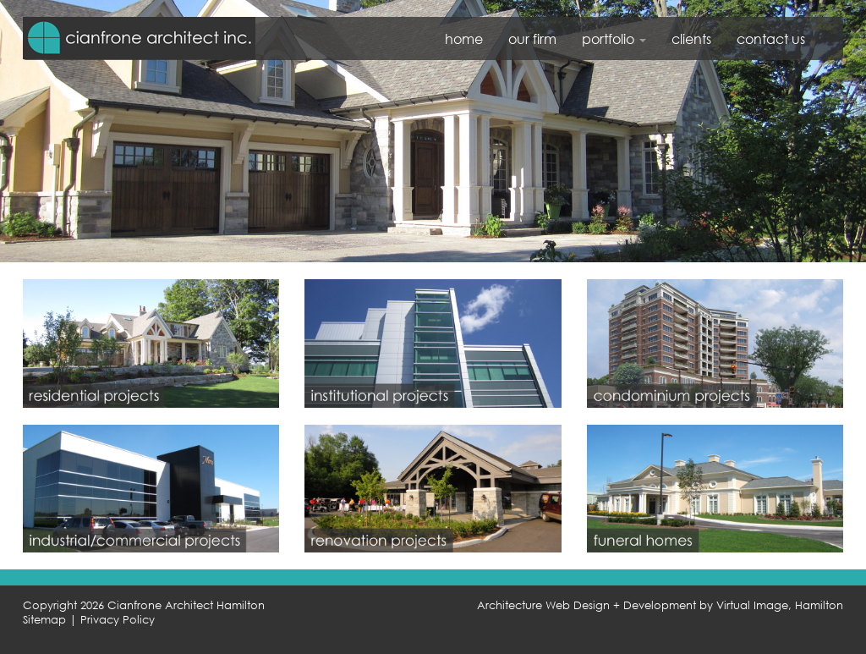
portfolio (614, 38)
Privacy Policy (117, 620)
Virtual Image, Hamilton (779, 605)
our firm (532, 38)
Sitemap (44, 620)
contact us (771, 38)
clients (691, 38)
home (464, 38)
